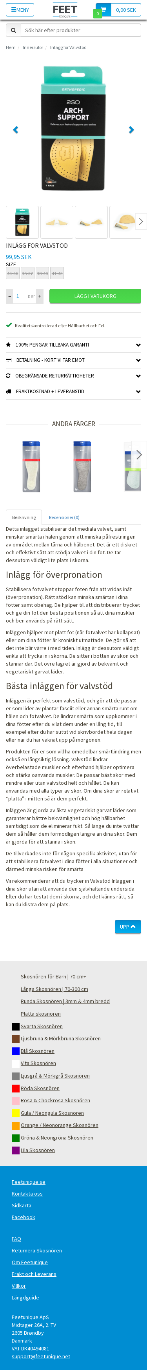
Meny (20, 9)
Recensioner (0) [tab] (64, 517)
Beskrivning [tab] (24, 517)
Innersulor (33, 47)
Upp (128, 926)
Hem (11, 47)
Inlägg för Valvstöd (68, 47)
